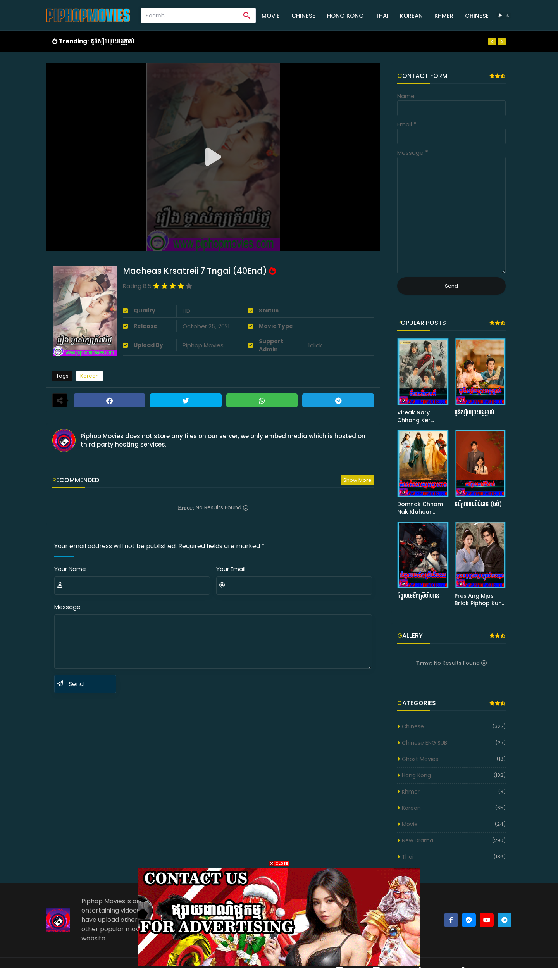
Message (67, 607)
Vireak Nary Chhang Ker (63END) (414, 416)
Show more (357, 480)
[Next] (502, 41)
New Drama (417, 840)
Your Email (230, 569)
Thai (381, 16)
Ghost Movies (420, 759)
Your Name (70, 569)
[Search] (189, 15)
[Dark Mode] (504, 15)
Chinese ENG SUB (424, 743)
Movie (271, 16)
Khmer (443, 16)
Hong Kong (345, 16)
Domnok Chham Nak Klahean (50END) (420, 508)
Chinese (303, 16)
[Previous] (492, 41)
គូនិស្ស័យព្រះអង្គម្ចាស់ (112, 41)
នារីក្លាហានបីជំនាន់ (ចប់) (478, 504)
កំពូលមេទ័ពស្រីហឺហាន (418, 596)
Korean (411, 16)
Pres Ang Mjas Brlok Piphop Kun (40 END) (478, 599)
